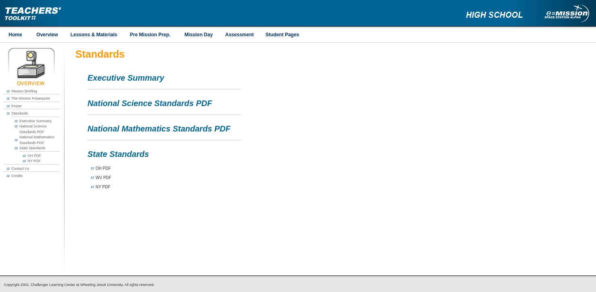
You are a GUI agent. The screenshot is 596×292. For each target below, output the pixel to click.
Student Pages (282, 35)
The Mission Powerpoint (30, 98)
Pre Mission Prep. (150, 35)
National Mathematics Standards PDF (159, 128)
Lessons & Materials (94, 35)
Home (15, 35)
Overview (47, 35)
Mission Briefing (24, 91)
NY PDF (34, 161)
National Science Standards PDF (150, 103)
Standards (19, 113)
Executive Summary (35, 121)
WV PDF (103, 177)
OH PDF (34, 156)
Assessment (239, 35)
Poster (16, 106)
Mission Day (199, 35)
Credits (17, 176)
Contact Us (20, 169)
